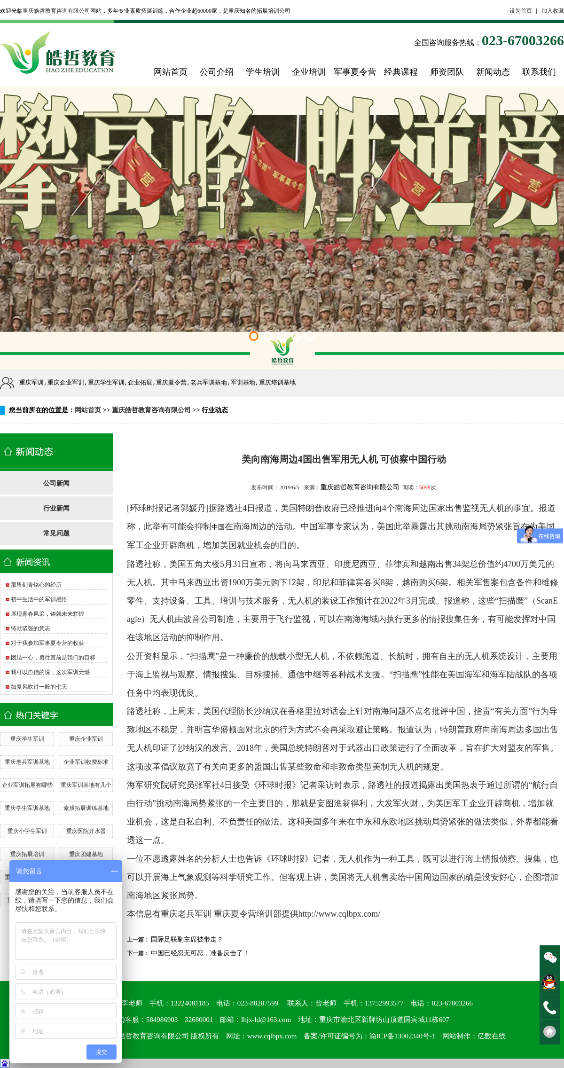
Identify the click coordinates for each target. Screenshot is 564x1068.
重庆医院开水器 (86, 831)
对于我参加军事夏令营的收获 (47, 643)
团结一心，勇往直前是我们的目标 (53, 657)
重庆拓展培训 (27, 854)
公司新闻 (56, 483)
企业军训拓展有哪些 (27, 785)
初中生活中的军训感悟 (39, 599)
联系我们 (539, 72)
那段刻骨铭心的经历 (36, 584)
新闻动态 (493, 72)
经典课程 (401, 72)
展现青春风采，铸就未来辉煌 (47, 614)
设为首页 (520, 11)
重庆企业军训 (86, 739)
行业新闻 (56, 508)
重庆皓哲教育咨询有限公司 (56, 11)
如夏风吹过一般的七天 (39, 686)
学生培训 (263, 72)
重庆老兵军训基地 (27, 762)
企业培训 (309, 72)
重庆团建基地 (86, 854)
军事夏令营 (355, 72)
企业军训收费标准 (86, 762)
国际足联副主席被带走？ (187, 939)
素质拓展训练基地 (86, 808)
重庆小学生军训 (27, 831)
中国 (218, 527)
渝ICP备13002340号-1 (402, 1036)
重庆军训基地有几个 (86, 785)
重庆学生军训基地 (27, 808)
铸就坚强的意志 (30, 628)
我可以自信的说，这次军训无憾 (50, 672)
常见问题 (56, 533)
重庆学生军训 (27, 739)
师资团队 (447, 72)
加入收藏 (552, 11)
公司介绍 (217, 72)
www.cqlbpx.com (272, 1036)
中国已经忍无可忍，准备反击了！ (200, 953)
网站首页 (171, 72)
